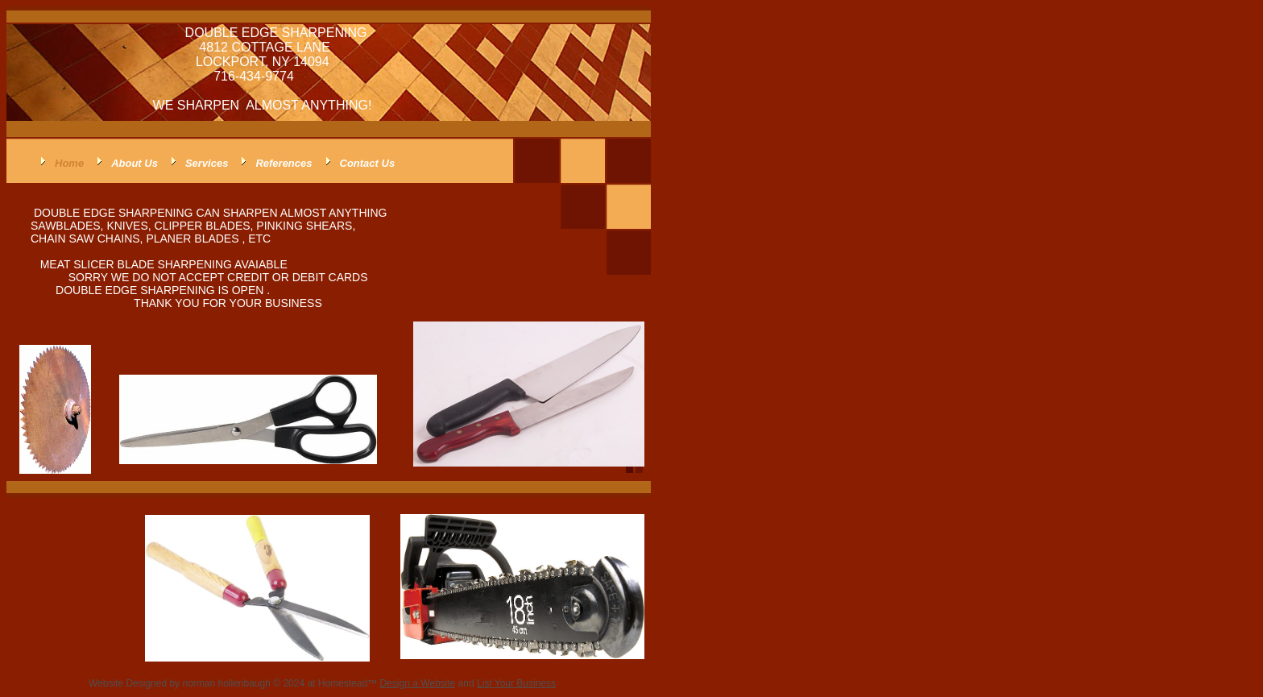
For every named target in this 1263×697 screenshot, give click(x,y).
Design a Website (417, 683)
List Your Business (516, 683)
